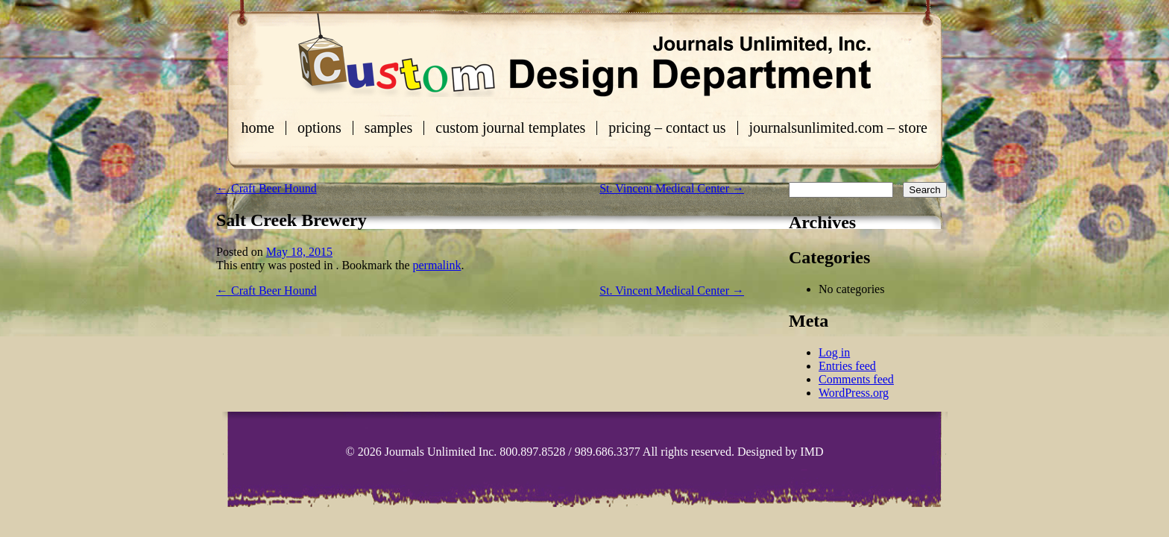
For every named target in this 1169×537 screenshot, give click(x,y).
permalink (437, 265)
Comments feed (856, 379)
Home (258, 128)
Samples (388, 128)
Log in (834, 352)
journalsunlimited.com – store (838, 128)
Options (319, 128)
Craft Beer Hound (266, 188)
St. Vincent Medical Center (671, 188)
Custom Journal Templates (510, 128)
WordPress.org (854, 392)
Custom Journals (584, 55)
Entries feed (847, 365)
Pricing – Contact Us (666, 128)
